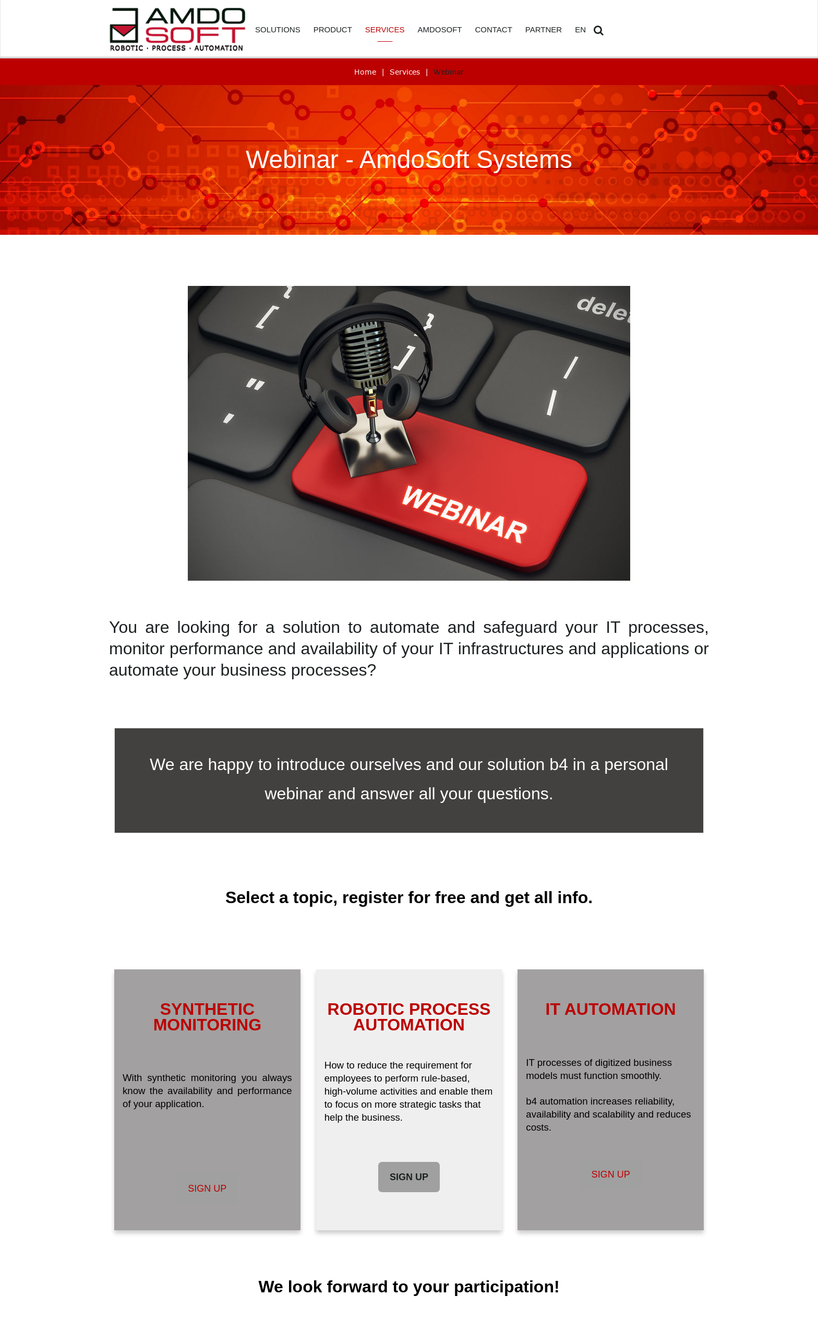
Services (405, 71)
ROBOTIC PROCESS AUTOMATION (409, 1017)
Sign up (207, 1188)
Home (365, 71)
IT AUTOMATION (611, 1009)
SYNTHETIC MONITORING (207, 1017)
